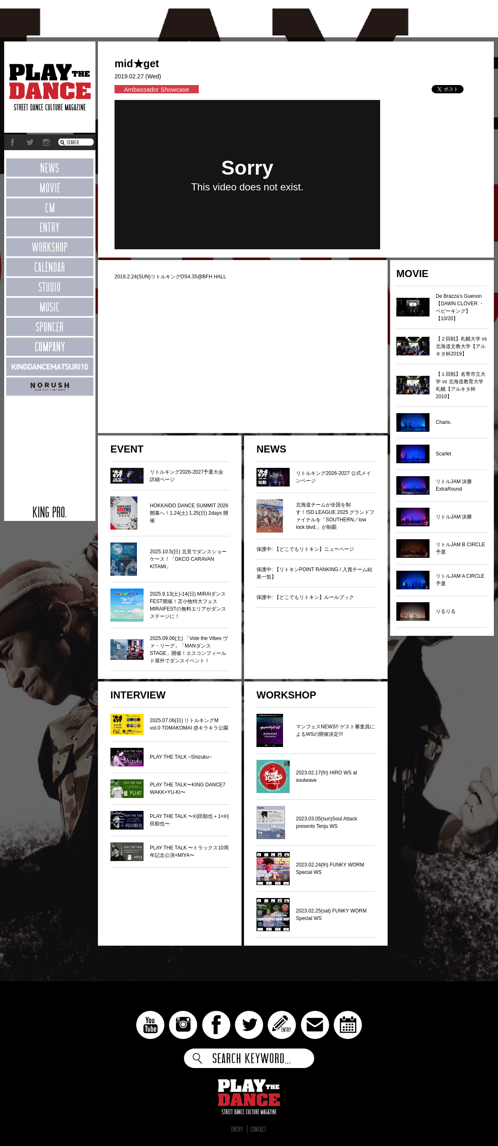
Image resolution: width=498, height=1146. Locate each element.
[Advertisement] (49, 446)
